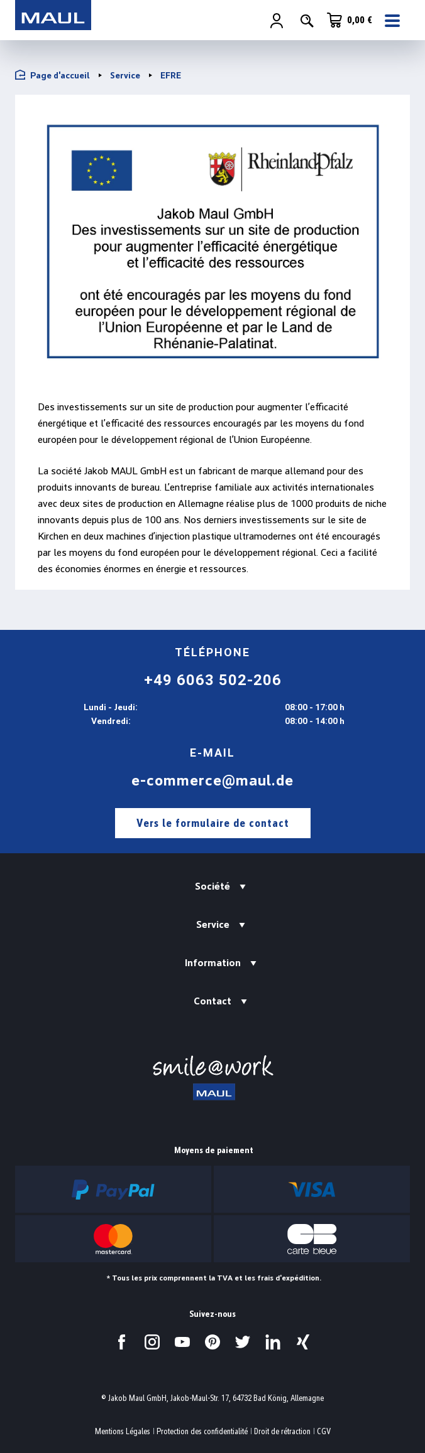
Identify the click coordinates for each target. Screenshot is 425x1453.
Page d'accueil (52, 75)
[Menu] (393, 20)
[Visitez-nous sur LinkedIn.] (272, 1342)
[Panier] (349, 20)
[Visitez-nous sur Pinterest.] (212, 1342)
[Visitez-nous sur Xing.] (303, 1342)
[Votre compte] (277, 20)
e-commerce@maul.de (212, 780)
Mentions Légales (122, 1431)
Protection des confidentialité (202, 1431)
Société (212, 886)
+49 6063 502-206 (213, 680)
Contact (212, 1001)
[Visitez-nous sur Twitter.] (242, 1342)
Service (212, 924)
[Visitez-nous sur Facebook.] (122, 1342)
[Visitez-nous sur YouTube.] (182, 1342)
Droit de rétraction (282, 1431)
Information (213, 963)
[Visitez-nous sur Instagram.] (152, 1342)
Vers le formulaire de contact (212, 822)
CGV (324, 1431)
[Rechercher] (307, 20)
